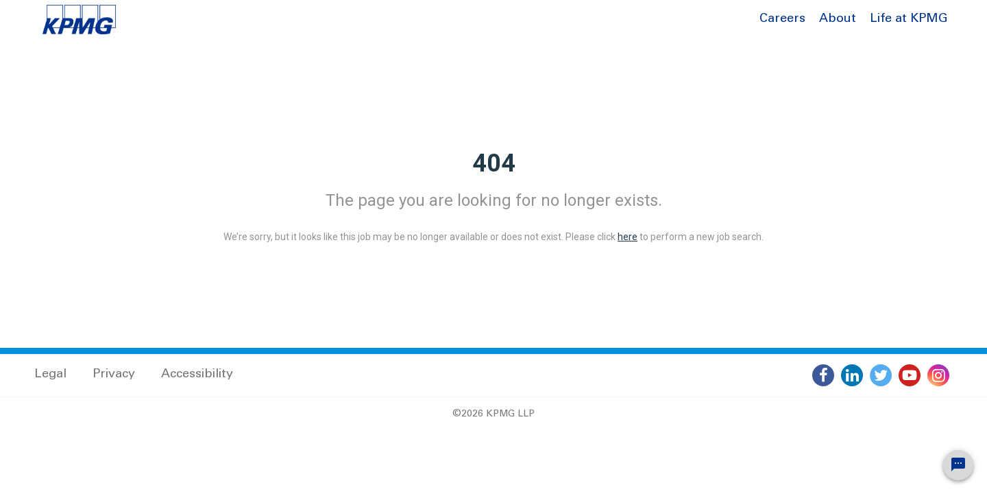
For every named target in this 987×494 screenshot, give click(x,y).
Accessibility (197, 374)
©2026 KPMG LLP (493, 414)
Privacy (114, 374)
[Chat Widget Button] (958, 465)
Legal (50, 374)
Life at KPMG (909, 19)
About (837, 19)
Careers (782, 19)
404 (493, 163)
